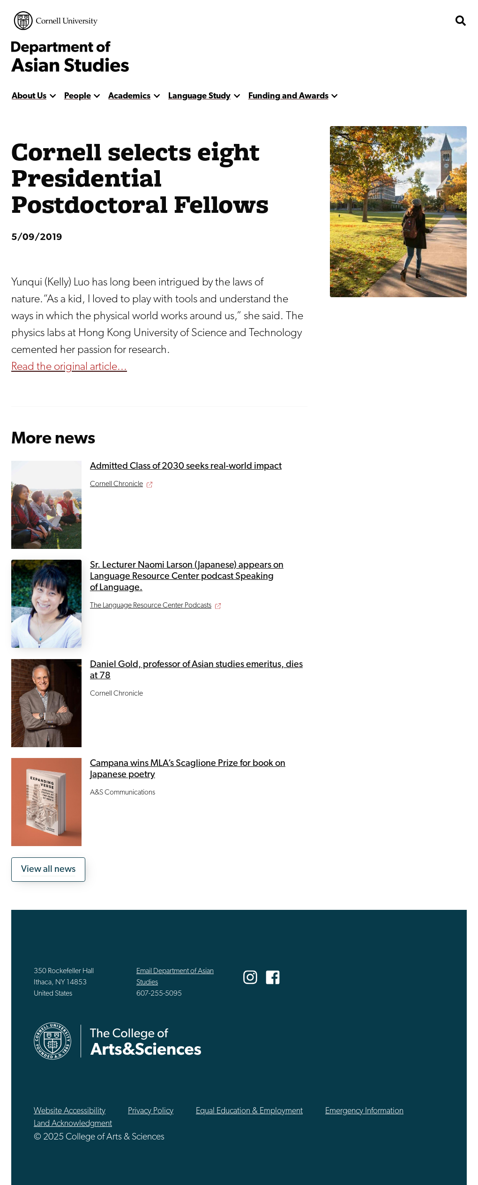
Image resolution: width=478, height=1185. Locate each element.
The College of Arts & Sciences (393, 20)
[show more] (52, 96)
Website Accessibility (69, 1111)
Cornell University (55, 20)
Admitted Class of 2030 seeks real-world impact (186, 466)
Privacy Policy (150, 1111)
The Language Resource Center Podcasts (150, 605)
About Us (29, 96)
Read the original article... (69, 367)
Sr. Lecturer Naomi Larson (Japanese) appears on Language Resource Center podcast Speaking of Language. (187, 576)
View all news (48, 869)
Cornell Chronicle (116, 484)
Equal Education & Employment (249, 1111)
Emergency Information (364, 1111)
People (77, 96)
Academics (129, 96)
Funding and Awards (288, 96)
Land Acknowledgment (73, 1123)
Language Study (199, 96)
